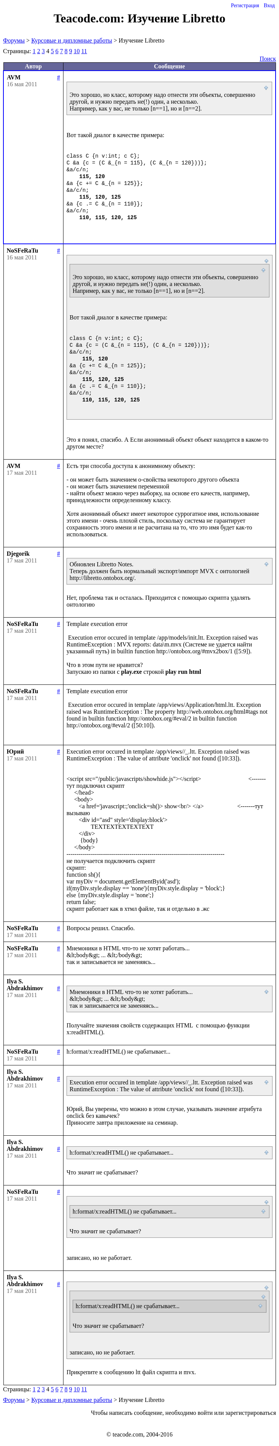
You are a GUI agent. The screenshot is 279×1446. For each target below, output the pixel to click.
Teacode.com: (90, 18)
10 (77, 51)
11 (84, 51)
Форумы (14, 40)
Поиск (268, 58)
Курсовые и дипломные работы (71, 40)
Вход (269, 5)
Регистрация (245, 5)
